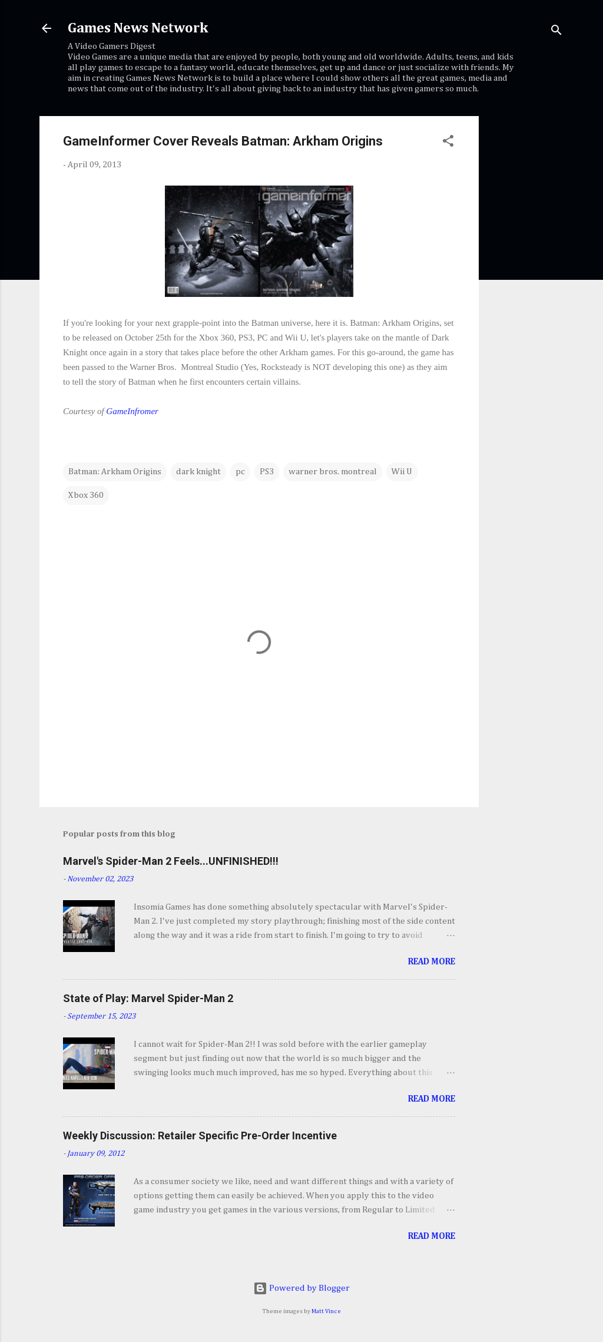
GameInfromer (132, 411)
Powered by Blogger (301, 1288)
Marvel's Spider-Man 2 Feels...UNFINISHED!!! (171, 861)
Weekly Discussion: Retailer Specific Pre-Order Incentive (200, 1135)
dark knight (198, 471)
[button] (448, 143)
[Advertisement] (526, 293)
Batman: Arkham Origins (114, 471)
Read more (431, 961)
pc (240, 471)
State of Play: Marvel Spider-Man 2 (148, 998)
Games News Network (138, 28)
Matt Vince (326, 1311)
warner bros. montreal (333, 471)
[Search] (556, 32)
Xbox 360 (86, 495)
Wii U (402, 471)
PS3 (267, 471)
